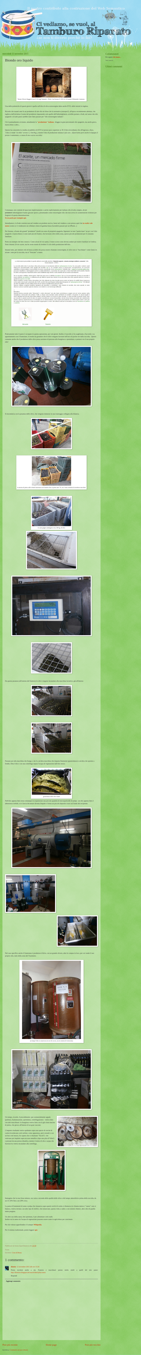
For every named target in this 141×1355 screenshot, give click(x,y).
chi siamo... (117, 57)
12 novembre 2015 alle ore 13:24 (28, 1267)
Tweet (7, 1250)
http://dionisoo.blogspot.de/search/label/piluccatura (28, 1272)
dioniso (13, 1267)
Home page (51, 1345)
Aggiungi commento (13, 1281)
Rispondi (14, 1276)
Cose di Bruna (17, 1253)
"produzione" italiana (45, 122)
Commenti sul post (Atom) (19, 1350)
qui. (36, 1230)
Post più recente (10, 1345)
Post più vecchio (93, 1345)
